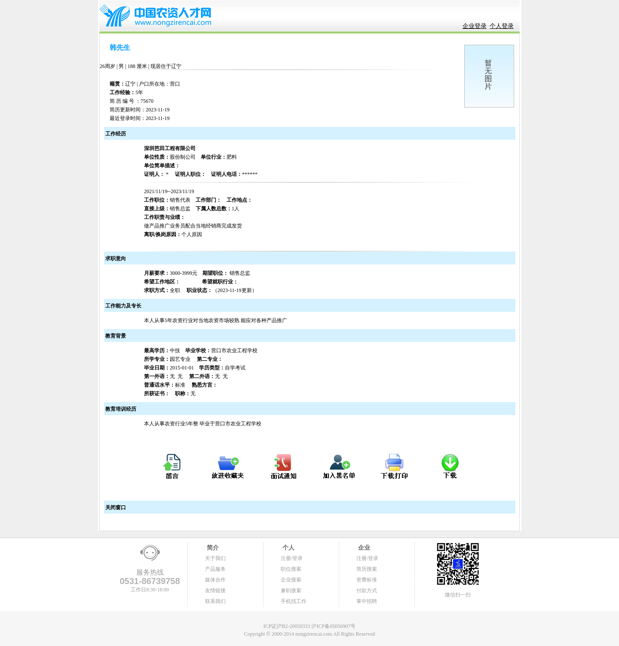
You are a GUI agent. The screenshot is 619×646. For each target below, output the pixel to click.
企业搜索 (291, 580)
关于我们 (215, 558)
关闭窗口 (115, 507)
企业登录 (475, 26)
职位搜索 (291, 569)
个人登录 (502, 26)
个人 (287, 547)
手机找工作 (293, 601)
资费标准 (366, 580)
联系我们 (215, 601)
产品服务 (215, 569)
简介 (212, 547)
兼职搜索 (291, 591)
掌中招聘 (366, 601)
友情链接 (215, 591)
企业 (363, 547)
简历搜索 (366, 569)
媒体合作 (215, 580)
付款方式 (366, 591)
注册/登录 (292, 558)
